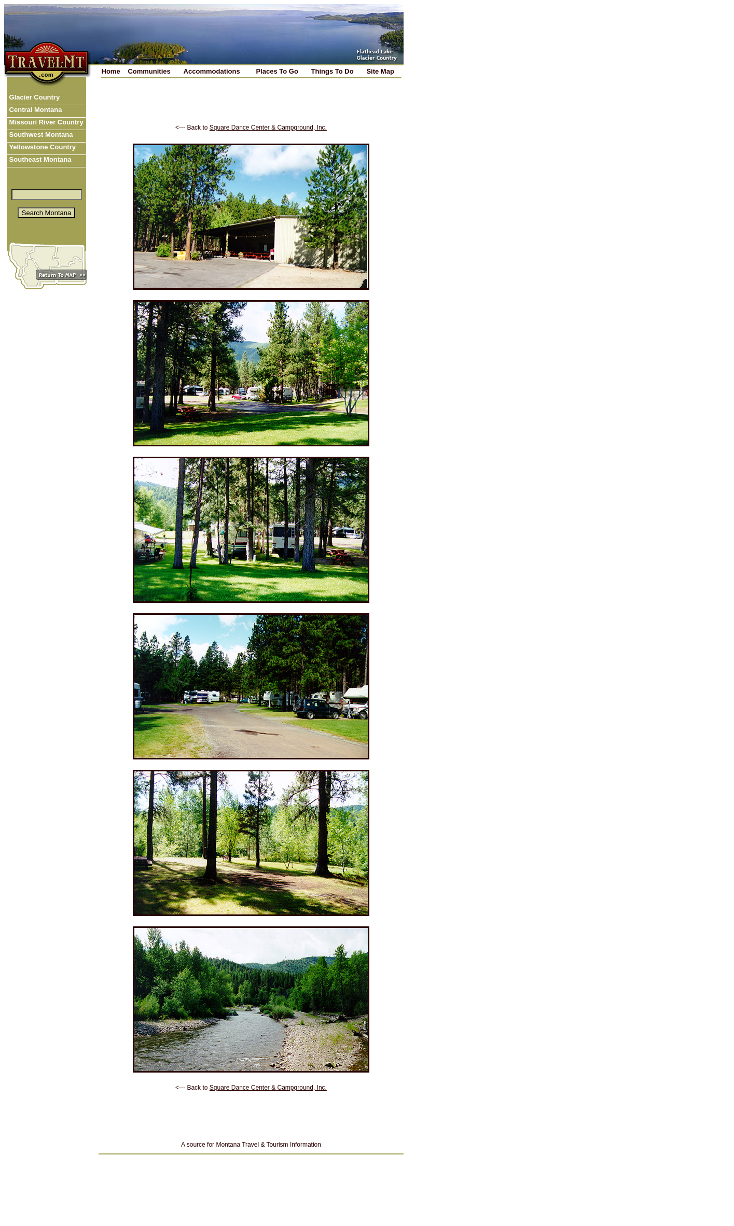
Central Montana (34, 110)
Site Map (380, 71)
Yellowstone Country (41, 147)
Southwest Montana (40, 134)
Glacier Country (33, 97)
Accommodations (212, 71)
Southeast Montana (39, 159)
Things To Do (332, 71)
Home (111, 71)
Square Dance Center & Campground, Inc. (268, 127)
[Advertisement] (251, 108)
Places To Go (277, 71)
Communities (149, 71)
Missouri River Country (45, 122)
